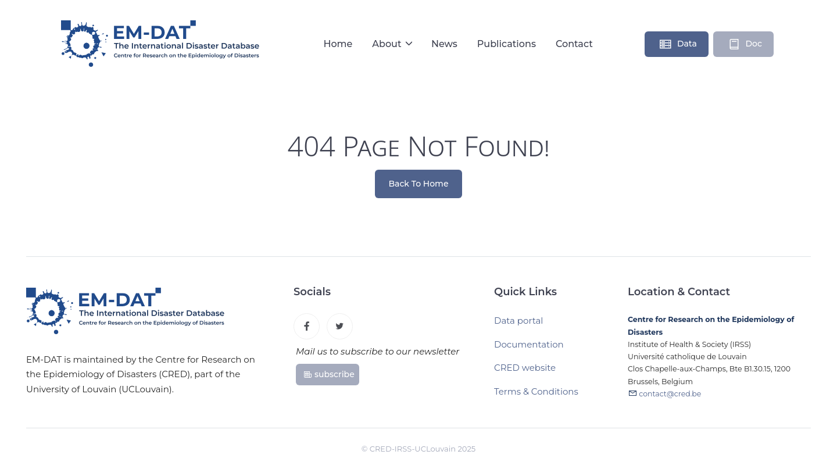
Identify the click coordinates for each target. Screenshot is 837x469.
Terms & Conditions (536, 391)
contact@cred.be (670, 393)
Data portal (518, 321)
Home (337, 43)
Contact (574, 43)
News (444, 43)
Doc (744, 44)
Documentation (529, 344)
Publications (506, 43)
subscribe (329, 374)
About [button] (388, 43)
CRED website (525, 368)
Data (678, 44)
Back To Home (419, 183)
